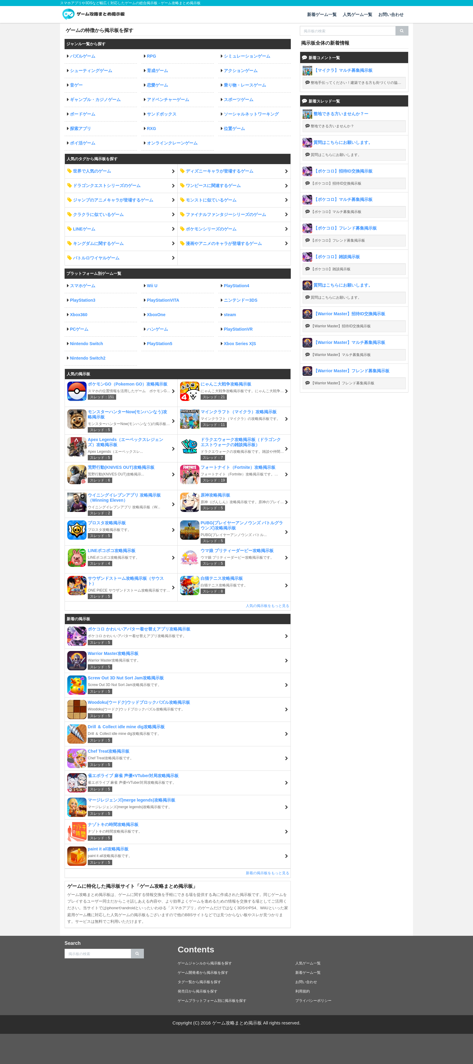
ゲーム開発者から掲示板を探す (203, 972)
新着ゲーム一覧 (322, 14)
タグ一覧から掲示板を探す (199, 982)
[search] (401, 31)
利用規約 (302, 991)
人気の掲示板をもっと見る (267, 606)
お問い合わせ (391, 14)
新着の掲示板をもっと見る (267, 873)
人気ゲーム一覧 (357, 14)
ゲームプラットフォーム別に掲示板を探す (212, 1001)
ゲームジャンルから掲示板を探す (205, 963)
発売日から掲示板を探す (197, 991)
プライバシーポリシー (313, 1001)
